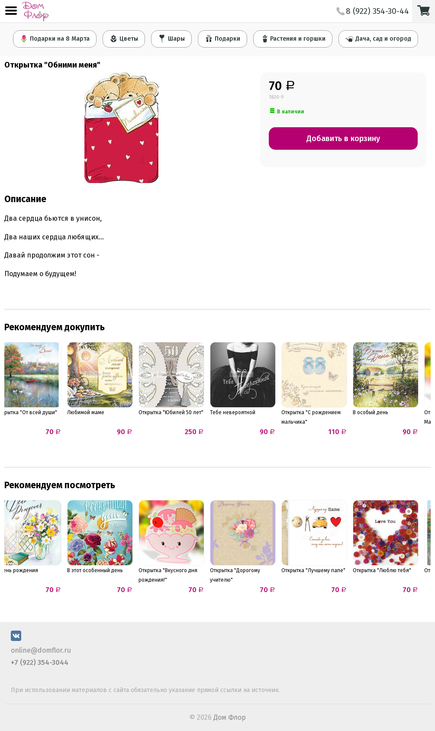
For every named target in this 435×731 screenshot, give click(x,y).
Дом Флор (229, 717)
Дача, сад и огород (378, 38)
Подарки (222, 38)
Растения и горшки (292, 38)
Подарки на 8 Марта (55, 38)
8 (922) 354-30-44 (372, 11)
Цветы (124, 38)
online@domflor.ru (41, 650)
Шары (171, 38)
